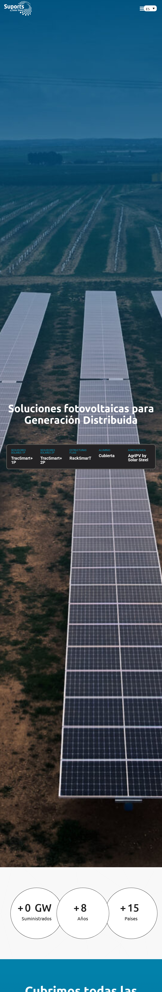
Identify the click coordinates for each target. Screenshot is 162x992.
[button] (142, 8)
